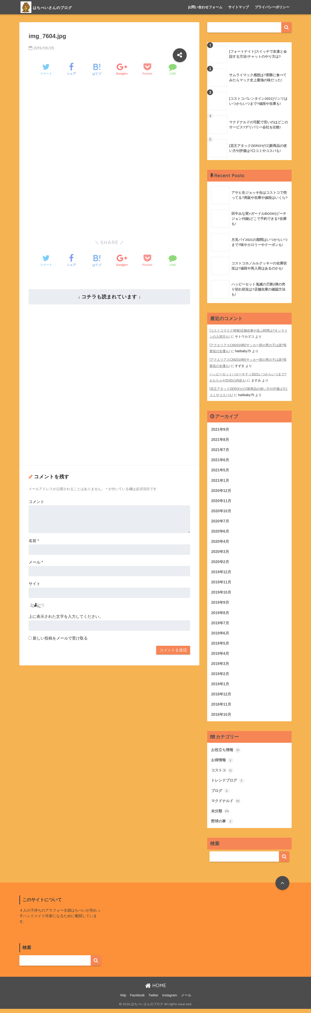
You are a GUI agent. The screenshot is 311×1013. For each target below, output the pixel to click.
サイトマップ (238, 7)
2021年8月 (220, 438)
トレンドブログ (228, 784)
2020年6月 (220, 531)
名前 (34, 541)
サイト (34, 584)
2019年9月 (220, 603)
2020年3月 (220, 552)
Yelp (123, 999)
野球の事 (222, 825)
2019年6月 (220, 635)
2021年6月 (220, 459)
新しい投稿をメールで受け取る (60, 638)
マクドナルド (226, 804)
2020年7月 (220, 521)
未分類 (220, 815)
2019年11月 (221, 583)
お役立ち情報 (226, 753)
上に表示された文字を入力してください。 (66, 616)
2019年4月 (220, 655)
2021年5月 (220, 469)
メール (36, 562)
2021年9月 (220, 428)
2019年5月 (220, 645)
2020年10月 (221, 511)
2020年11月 (221, 500)
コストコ (222, 773)
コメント (36, 502)
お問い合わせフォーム (205, 7)
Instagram (169, 999)
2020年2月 (220, 562)
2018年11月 (221, 707)
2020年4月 (220, 542)
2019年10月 (221, 593)
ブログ (220, 794)
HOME (155, 990)
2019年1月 (220, 686)
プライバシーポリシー (272, 7)
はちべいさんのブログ (55, 7)
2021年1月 (220, 480)
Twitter (153, 999)
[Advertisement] (109, 120)
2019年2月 (220, 676)
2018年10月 (221, 717)
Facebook (137, 999)
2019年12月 (221, 572)
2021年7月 (220, 449)
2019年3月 (220, 666)
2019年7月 (220, 624)
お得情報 (222, 763)
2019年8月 (220, 614)
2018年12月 (221, 697)
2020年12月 (221, 490)
